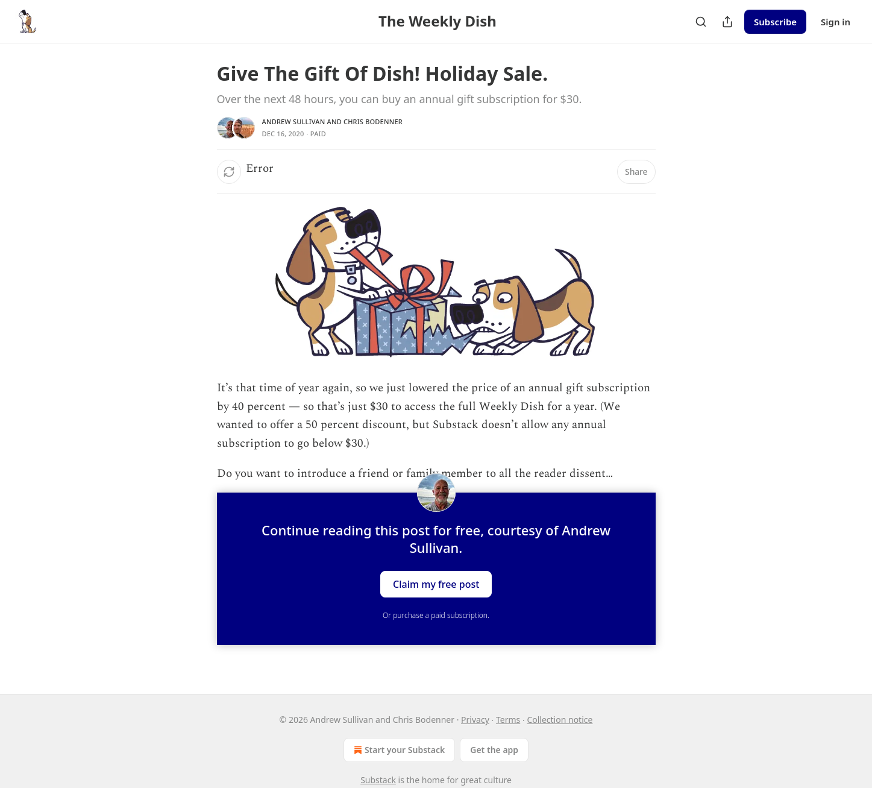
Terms (508, 719)
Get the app (494, 749)
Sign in (835, 22)
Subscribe (775, 22)
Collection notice (559, 719)
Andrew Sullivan (293, 121)
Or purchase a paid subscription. (436, 615)
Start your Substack (398, 750)
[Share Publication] (727, 22)
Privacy (475, 719)
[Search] (701, 22)
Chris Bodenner (373, 121)
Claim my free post (436, 584)
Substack (378, 780)
